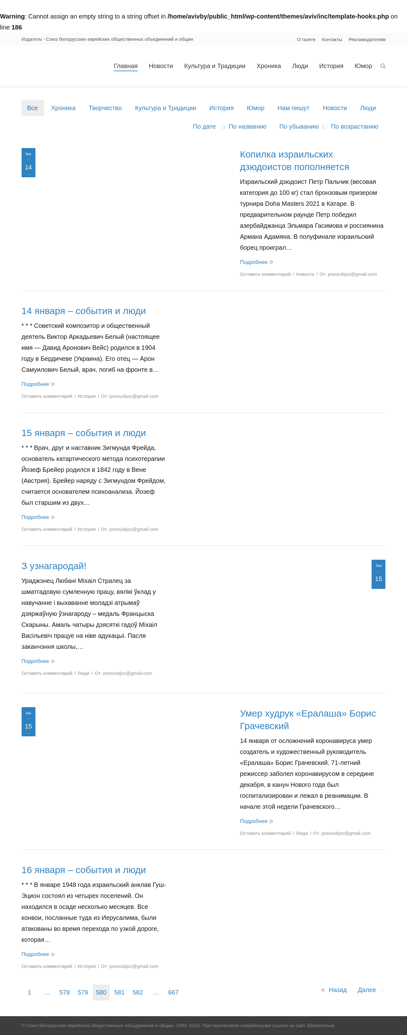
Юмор (255, 107)
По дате (204, 126)
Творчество (105, 107)
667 (173, 992)
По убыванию (299, 126)
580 (101, 992)
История (221, 107)
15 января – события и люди (84, 433)
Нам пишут (294, 107)
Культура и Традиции (165, 107)
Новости (335, 107)
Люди (368, 107)
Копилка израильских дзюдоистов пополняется (294, 160)
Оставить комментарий (265, 274)
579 (83, 992)
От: (348, 274)
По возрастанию (354, 126)
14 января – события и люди (84, 311)
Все (32, 107)
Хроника (63, 107)
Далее (367, 989)
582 (138, 992)
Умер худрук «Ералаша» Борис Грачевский (308, 719)
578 (65, 992)
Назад (338, 989)
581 (119, 992)
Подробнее (254, 262)
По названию (248, 126)
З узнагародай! (54, 566)
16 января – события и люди (84, 870)
